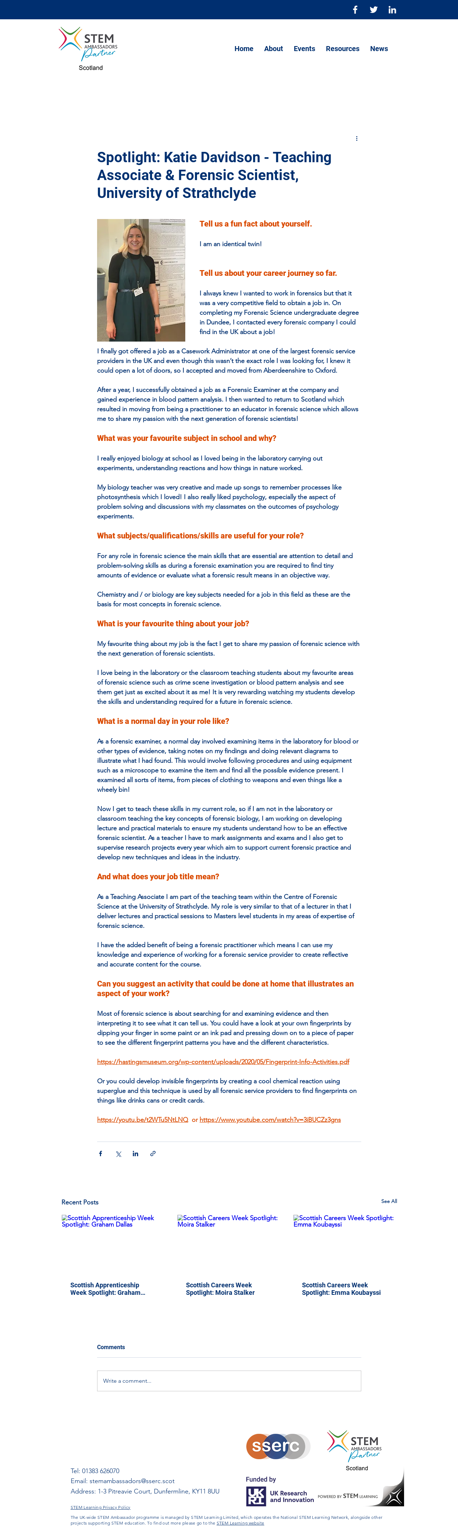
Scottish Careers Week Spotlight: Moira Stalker (220, 1288)
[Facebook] (355, 9)
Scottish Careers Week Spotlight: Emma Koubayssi (341, 1288)
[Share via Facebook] (100, 1153)
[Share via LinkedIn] (135, 1153)
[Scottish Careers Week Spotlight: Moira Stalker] (229, 1244)
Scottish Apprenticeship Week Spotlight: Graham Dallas (105, 1288)
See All (389, 1201)
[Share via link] (153, 1153)
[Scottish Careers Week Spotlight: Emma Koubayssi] (345, 1244)
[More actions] (357, 138)
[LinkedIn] (392, 9)
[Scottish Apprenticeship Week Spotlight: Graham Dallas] (113, 1244)
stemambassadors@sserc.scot (132, 1481)
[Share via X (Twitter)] (118, 1153)
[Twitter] (373, 9)
